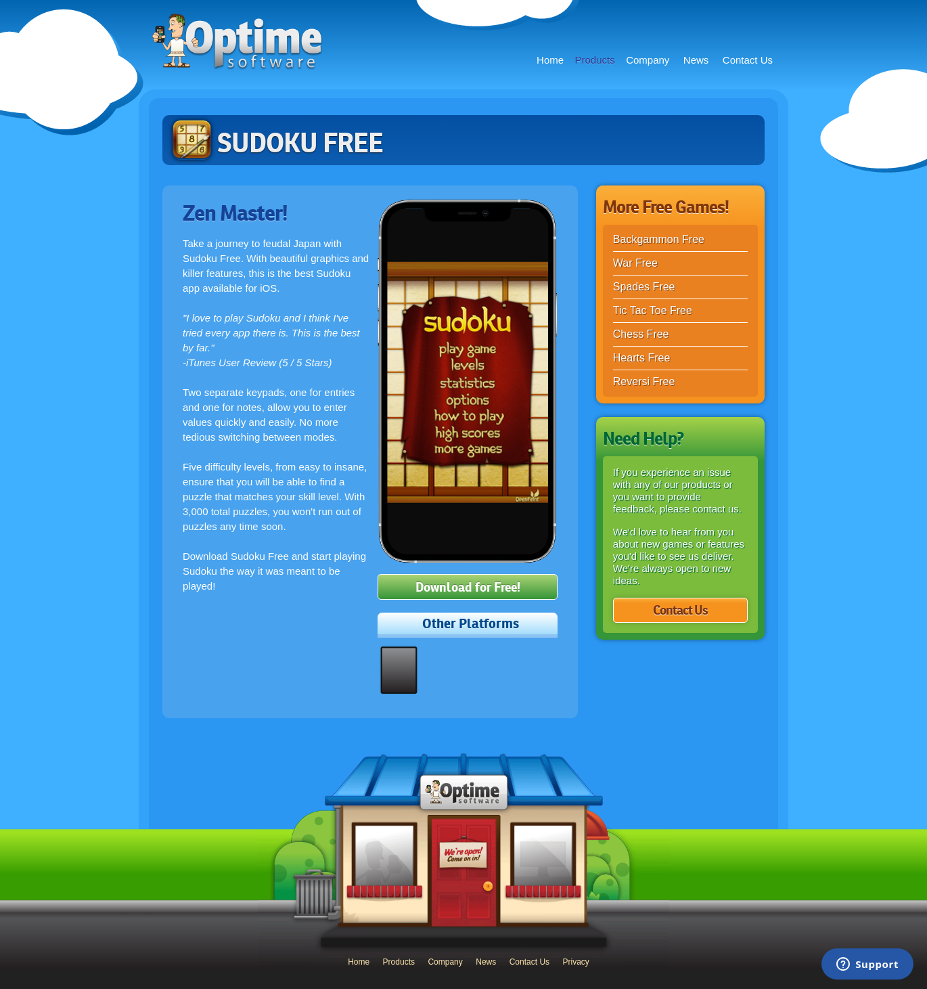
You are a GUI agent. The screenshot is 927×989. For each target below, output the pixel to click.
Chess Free (641, 334)
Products (595, 60)
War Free (635, 263)
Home (550, 60)
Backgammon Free (658, 239)
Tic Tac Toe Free (652, 310)
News (696, 60)
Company (647, 60)
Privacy (576, 962)
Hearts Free (641, 358)
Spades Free (644, 286)
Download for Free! (467, 587)
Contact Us (748, 60)
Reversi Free (644, 381)
